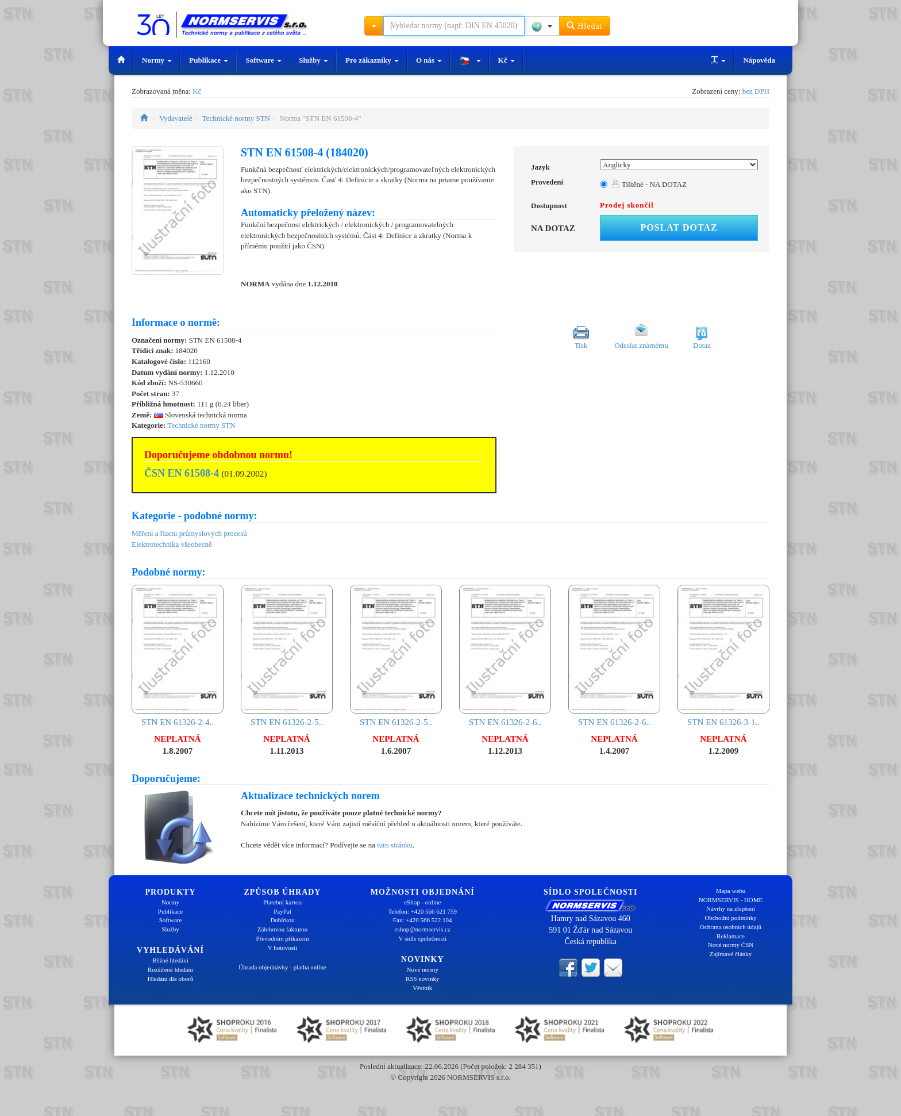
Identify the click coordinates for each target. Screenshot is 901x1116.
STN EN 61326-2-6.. (505, 656)
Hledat (585, 25)
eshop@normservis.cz (422, 929)
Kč (506, 60)
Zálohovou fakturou (282, 929)
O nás (429, 60)
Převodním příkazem (282, 938)
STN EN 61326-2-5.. (287, 656)
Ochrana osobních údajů (730, 926)
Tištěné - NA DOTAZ (649, 184)
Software (263, 60)
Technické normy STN (236, 118)
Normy (157, 60)
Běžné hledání (170, 960)
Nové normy (422, 969)
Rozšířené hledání (170, 969)
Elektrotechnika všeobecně (172, 544)
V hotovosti (282, 947)
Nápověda (759, 60)
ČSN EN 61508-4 (181, 473)
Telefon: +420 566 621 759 (422, 911)
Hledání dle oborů (170, 978)
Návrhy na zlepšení (730, 908)
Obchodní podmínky (730, 917)
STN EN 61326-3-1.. (723, 656)
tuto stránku (395, 845)
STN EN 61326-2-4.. (178, 656)
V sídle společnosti (422, 938)
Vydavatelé (175, 118)
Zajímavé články (731, 953)
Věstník (422, 987)
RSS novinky (422, 978)
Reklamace (731, 936)
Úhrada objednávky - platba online (282, 967)
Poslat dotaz (678, 227)
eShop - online (422, 902)
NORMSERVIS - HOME (731, 899)
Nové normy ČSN (730, 944)
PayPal (282, 911)
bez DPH (755, 91)
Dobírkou (282, 919)
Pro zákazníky (372, 60)
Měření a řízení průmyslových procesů (189, 533)
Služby (313, 60)
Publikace (208, 60)
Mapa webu (731, 890)
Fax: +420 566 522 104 (422, 919)
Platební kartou (282, 902)
